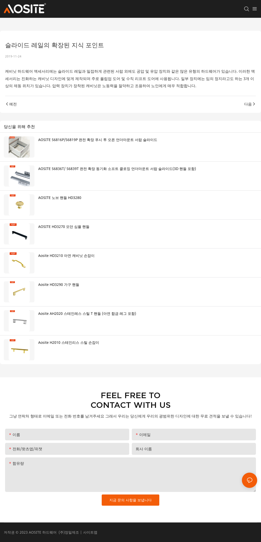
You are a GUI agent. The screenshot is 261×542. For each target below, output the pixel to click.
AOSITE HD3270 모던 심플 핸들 (63, 226)
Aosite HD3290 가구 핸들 (58, 284)
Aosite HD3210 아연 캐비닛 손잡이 (66, 255)
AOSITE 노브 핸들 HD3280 (59, 197)
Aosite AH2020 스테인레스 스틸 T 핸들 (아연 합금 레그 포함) (87, 313)
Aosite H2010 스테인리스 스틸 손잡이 (68, 342)
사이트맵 (90, 532)
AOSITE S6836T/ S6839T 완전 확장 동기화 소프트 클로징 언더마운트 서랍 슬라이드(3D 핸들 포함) (117, 168)
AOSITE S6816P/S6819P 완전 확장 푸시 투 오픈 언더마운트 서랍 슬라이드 (97, 139)
